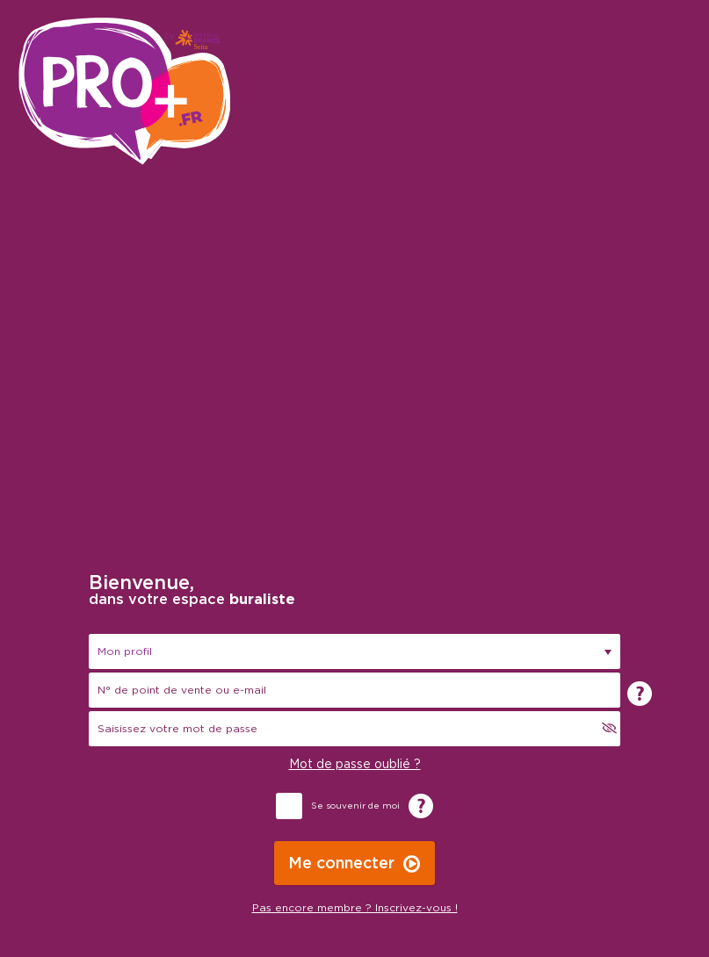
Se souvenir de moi (355, 806)
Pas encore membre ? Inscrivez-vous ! (355, 908)
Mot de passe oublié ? (355, 765)
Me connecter (341, 864)
